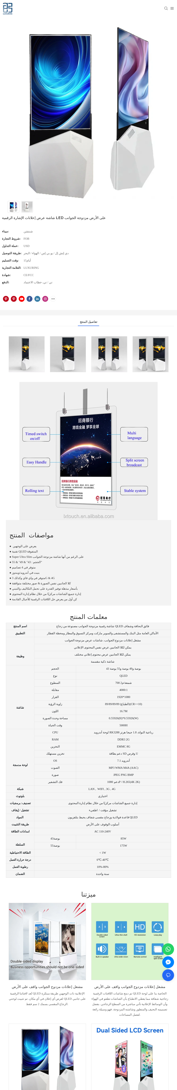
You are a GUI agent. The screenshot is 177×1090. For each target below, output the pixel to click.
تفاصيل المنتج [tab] (88, 321)
